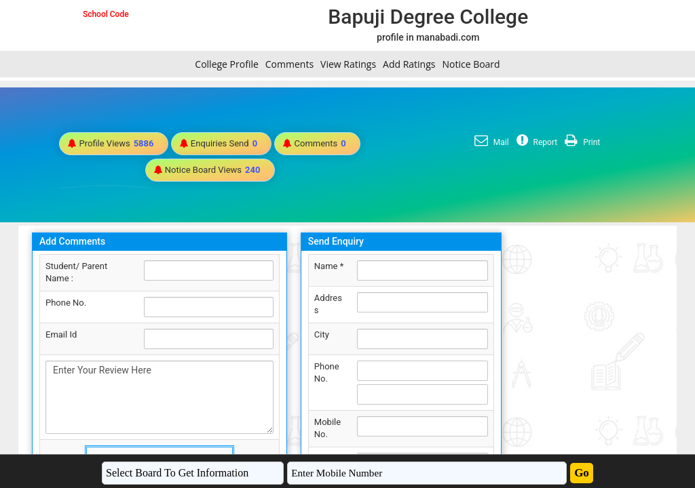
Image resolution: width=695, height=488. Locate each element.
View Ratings (348, 64)
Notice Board (471, 64)
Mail (490, 142)
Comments (289, 64)
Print (580, 142)
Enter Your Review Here (159, 397)
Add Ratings (409, 64)
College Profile (226, 64)
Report (535, 142)
